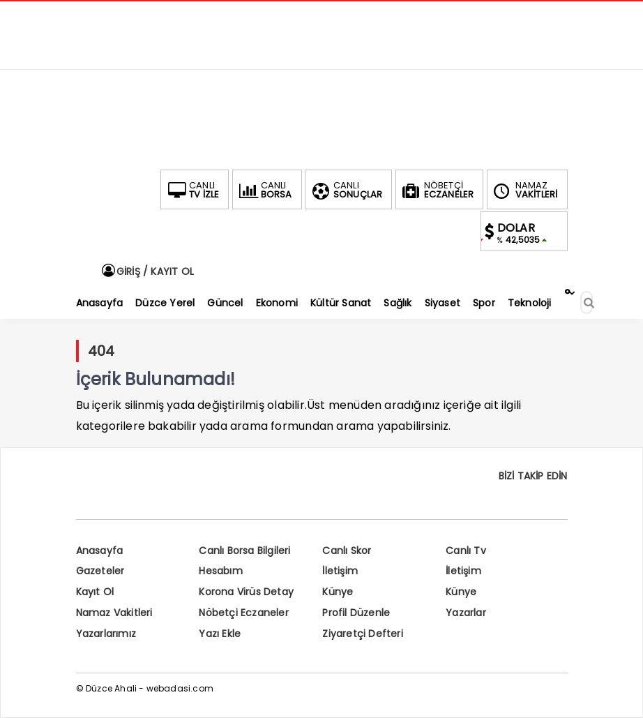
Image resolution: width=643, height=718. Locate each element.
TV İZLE (192, 190)
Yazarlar (466, 613)
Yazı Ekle (220, 634)
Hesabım (220, 571)
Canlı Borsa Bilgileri (244, 551)
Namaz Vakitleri (114, 613)
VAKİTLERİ (524, 190)
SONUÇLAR (346, 190)
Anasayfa (99, 551)
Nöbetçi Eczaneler (243, 613)
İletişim (340, 571)
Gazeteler (100, 571)
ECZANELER (437, 190)
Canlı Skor (346, 551)
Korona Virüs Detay (246, 592)
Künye (337, 592)
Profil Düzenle (356, 613)
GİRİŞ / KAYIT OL (147, 271)
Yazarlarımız (106, 634)
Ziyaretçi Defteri (362, 634)
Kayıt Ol (95, 592)
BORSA (264, 190)
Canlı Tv (466, 551)
